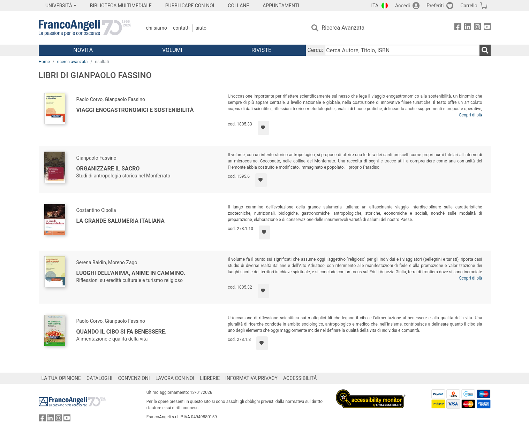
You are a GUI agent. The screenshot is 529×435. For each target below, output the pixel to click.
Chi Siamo (156, 28)
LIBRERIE (210, 378)
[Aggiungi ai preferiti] (263, 128)
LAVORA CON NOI (175, 378)
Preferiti (435, 5)
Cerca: (315, 50)
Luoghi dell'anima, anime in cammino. (130, 273)
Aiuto (201, 28)
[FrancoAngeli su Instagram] (477, 28)
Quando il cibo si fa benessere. (121, 331)
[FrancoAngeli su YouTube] (487, 28)
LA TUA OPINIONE (61, 378)
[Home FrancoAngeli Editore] (85, 27)
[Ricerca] (485, 50)
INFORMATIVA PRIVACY (251, 378)
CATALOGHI (99, 378)
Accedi (402, 5)
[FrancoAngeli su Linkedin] (467, 28)
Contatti (181, 28)
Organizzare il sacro (108, 168)
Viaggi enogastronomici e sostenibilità (135, 110)
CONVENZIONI (134, 378)
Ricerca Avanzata (343, 27)
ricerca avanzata (72, 61)
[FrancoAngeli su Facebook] (457, 28)
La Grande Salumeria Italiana (120, 221)
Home (44, 61)
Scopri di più (470, 115)
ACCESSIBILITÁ (300, 378)
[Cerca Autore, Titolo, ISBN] (402, 50)
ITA (375, 5)
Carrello (468, 5)
